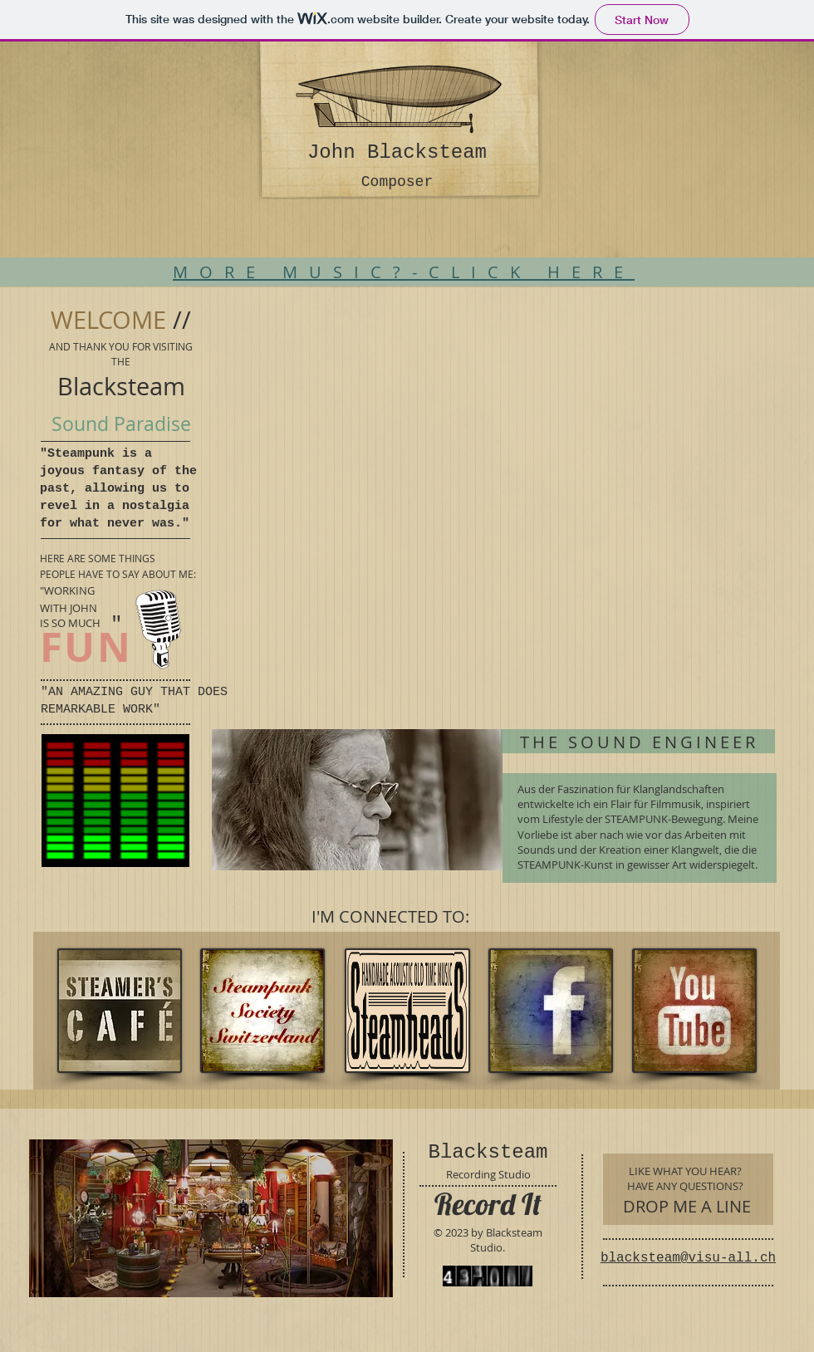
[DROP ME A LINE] (686, 1206)
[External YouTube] (492, 459)
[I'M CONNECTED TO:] (390, 917)
